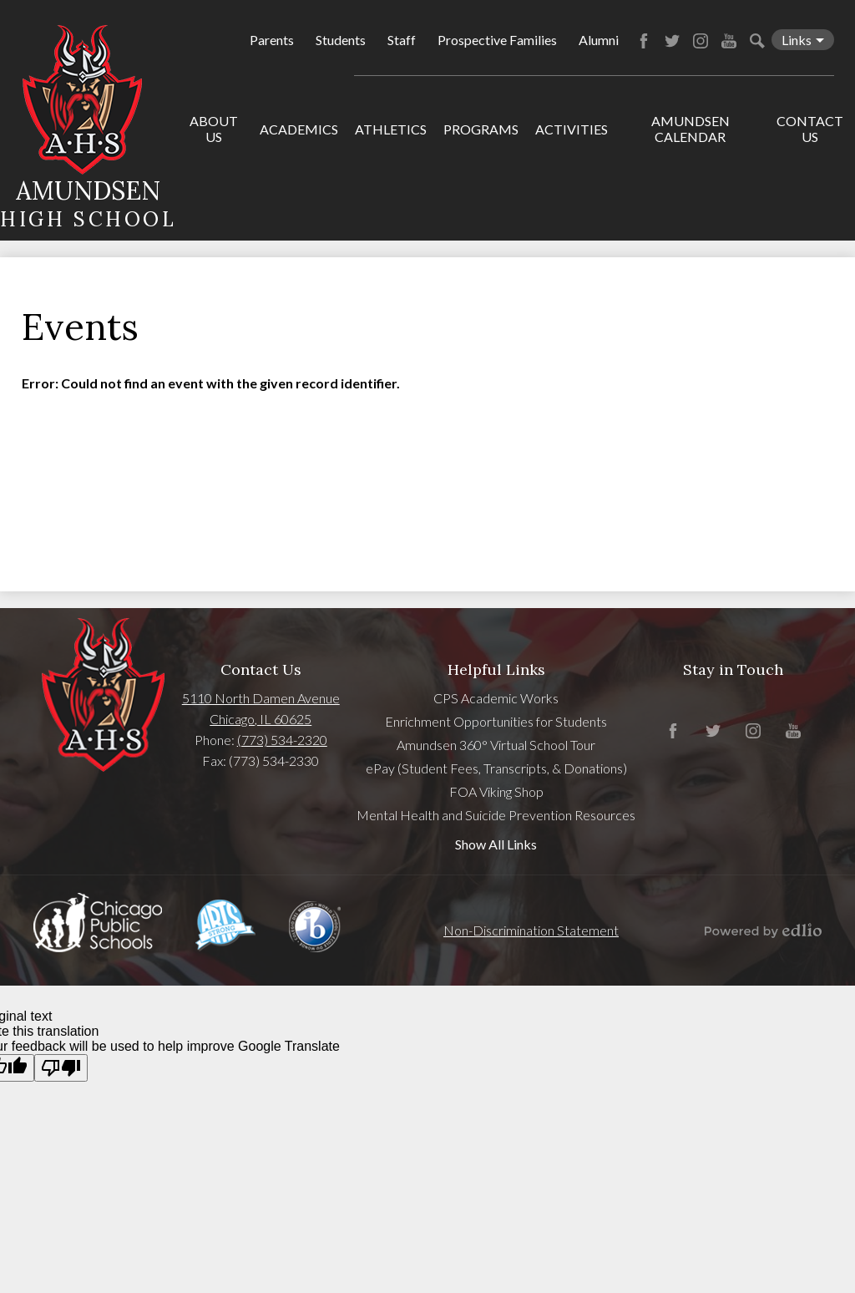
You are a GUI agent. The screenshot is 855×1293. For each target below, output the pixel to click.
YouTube (728, 40)
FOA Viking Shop (496, 791)
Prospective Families (497, 40)
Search (757, 40)
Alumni (599, 40)
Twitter (672, 40)
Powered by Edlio (763, 930)
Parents (272, 40)
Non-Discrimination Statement (531, 930)
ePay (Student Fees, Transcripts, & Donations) (496, 768)
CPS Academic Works (496, 698)
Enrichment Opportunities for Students (496, 721)
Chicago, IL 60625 (260, 719)
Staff (401, 40)
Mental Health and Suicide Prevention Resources (496, 815)
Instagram (700, 40)
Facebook (643, 40)
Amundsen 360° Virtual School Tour (496, 745)
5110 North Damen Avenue (261, 698)
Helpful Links (496, 669)
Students (341, 40)
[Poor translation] (61, 1068)
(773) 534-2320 (282, 740)
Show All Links (496, 844)
